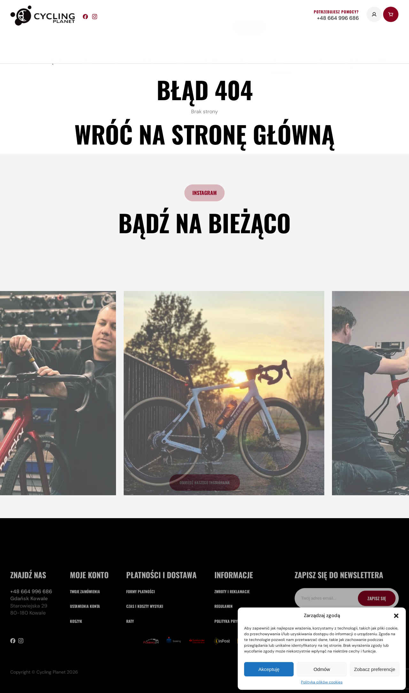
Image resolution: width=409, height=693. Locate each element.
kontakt (385, 41)
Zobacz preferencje (374, 669)
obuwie (147, 41)
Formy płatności (140, 634)
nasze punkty (319, 44)
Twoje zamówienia (85, 634)
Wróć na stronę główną (204, 134)
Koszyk (76, 664)
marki (25, 41)
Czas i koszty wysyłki (144, 649)
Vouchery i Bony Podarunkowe (281, 47)
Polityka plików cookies (322, 682)
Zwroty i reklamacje (232, 634)
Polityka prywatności (233, 664)
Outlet (244, 41)
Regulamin (223, 649)
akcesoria (211, 41)
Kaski (116, 41)
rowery (56, 41)
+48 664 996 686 (31, 634)
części (86, 41)
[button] (396, 616)
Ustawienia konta (85, 649)
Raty (130, 664)
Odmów (321, 669)
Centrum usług (351, 44)
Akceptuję (269, 669)
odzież (177, 41)
